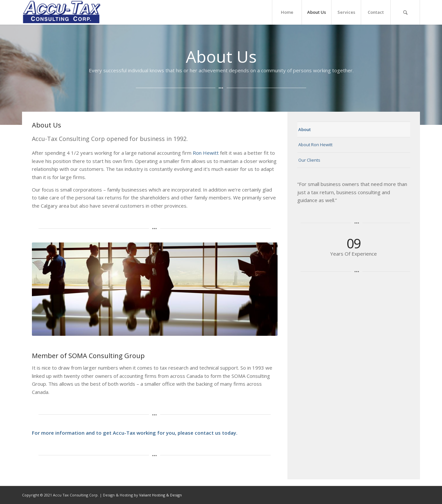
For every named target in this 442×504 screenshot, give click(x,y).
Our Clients (309, 160)
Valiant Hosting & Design (160, 495)
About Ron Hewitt (315, 145)
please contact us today (207, 432)
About (304, 129)
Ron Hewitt (206, 152)
